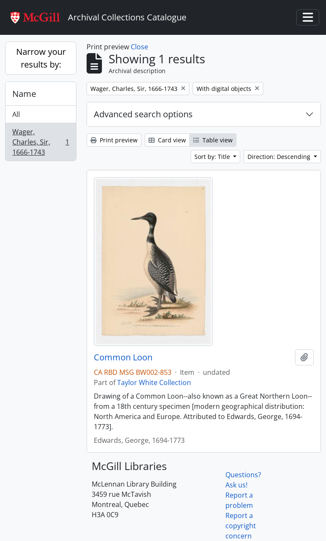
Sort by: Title (213, 157)
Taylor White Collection (154, 382)
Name (24, 93)
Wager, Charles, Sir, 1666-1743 (40, 142)
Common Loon (123, 357)
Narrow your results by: (41, 58)
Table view (213, 140)
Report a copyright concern (240, 526)
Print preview (114, 140)
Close (139, 46)
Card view (167, 140)
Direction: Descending (279, 157)
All (16, 114)
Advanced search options (143, 114)
